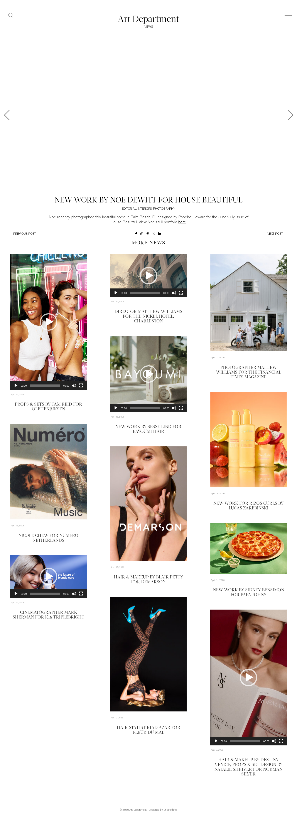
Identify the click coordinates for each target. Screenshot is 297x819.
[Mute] (74, 385)
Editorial (129, 209)
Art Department (138, 809)
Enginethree (170, 809)
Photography (164, 209)
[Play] (16, 385)
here (182, 222)
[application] (48, 322)
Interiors (145, 209)
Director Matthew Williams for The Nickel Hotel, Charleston (148, 317)
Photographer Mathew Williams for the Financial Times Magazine (248, 372)
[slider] (45, 385)
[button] (48, 322)
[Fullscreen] (81, 385)
